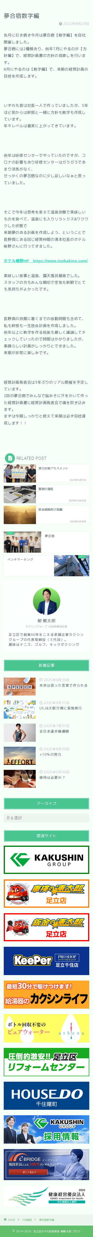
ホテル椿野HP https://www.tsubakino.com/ (46, 261)
